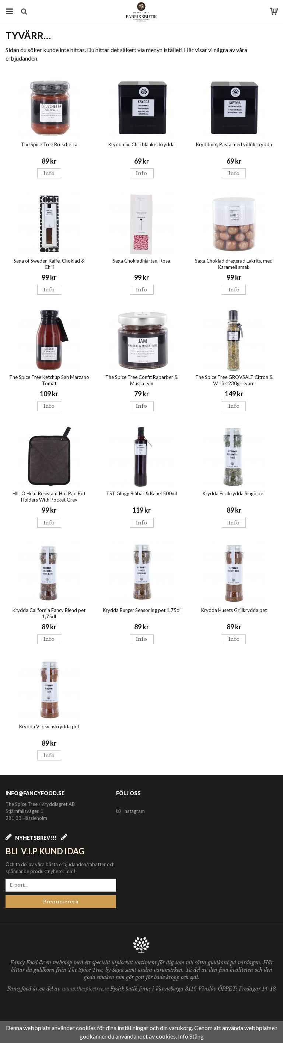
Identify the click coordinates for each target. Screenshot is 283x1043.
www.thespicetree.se (86, 988)
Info (49, 173)
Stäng (196, 1036)
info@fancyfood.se (35, 793)
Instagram (130, 811)
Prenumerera (60, 902)
